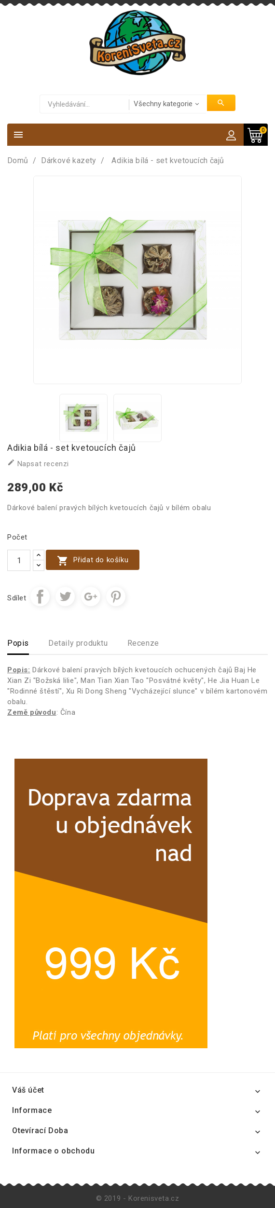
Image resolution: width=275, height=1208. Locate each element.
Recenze (143, 643)
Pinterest (115, 596)
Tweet (65, 596)
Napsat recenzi (38, 463)
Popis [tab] (18, 643)
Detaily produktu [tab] (78, 643)
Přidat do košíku (92, 561)
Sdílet (40, 596)
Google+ (90, 596)
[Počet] (18, 560)
